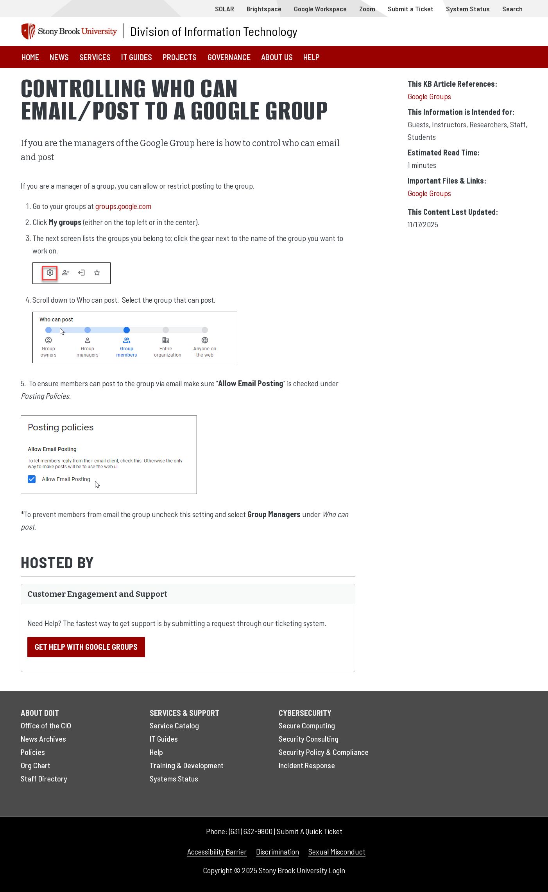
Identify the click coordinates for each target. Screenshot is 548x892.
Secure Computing (307, 725)
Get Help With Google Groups (86, 646)
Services (95, 57)
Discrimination (277, 851)
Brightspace (264, 8)
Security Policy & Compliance (324, 751)
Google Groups (429, 96)
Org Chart (35, 765)
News (59, 57)
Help (311, 57)
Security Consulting (308, 738)
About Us (277, 57)
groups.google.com (123, 206)
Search (512, 8)
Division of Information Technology (213, 30)
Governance (229, 57)
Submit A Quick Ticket (309, 831)
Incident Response (307, 765)
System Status (468, 8)
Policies (33, 751)
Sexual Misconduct (336, 851)
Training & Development (187, 765)
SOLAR (224, 8)
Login (337, 870)
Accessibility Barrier (217, 851)
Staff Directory (44, 778)
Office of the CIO (46, 725)
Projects (180, 57)
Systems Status (174, 778)
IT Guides (136, 57)
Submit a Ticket (410, 8)
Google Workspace (320, 8)
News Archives (43, 738)
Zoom (367, 8)
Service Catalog (174, 725)
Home (30, 57)
